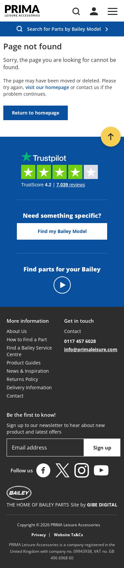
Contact (15, 396)
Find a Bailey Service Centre (29, 351)
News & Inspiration (28, 371)
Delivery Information (29, 387)
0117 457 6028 (80, 341)
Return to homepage (35, 113)
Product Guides (24, 362)
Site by (94, 504)
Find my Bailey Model (62, 231)
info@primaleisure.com (90, 349)
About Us (17, 331)
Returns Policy (22, 379)
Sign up (102, 447)
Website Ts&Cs (68, 535)
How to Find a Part (27, 339)
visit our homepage (47, 87)
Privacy (38, 535)
